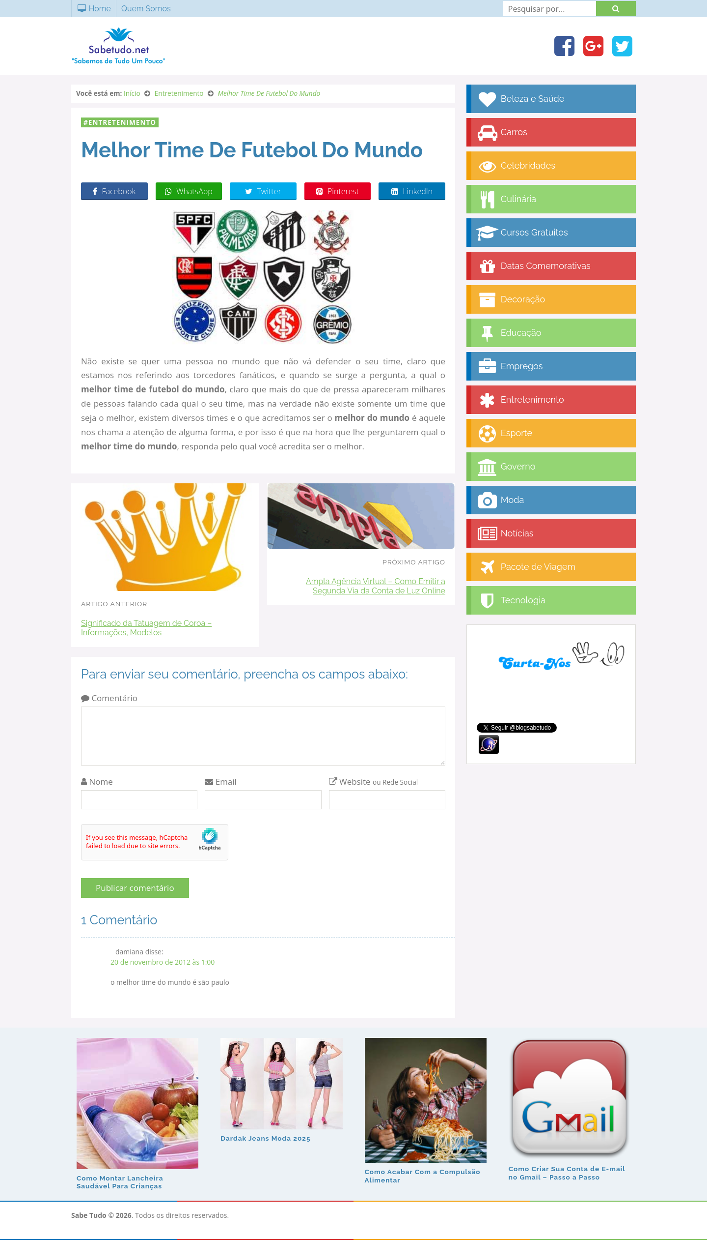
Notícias (504, 534)
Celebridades (515, 166)
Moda (500, 500)
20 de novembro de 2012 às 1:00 (162, 962)
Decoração (510, 300)
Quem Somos (146, 8)
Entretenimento (122, 122)
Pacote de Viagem (525, 567)
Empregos (509, 367)
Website (373, 781)
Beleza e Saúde (520, 99)
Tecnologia (510, 601)
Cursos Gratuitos (522, 233)
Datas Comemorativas (533, 266)
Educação (509, 333)
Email (221, 781)
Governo (505, 467)
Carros (501, 133)
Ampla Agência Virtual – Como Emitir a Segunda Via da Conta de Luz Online (375, 586)
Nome (97, 781)
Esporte (504, 434)
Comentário (109, 698)
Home (94, 8)
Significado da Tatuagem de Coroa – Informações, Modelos (146, 628)
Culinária (506, 199)
